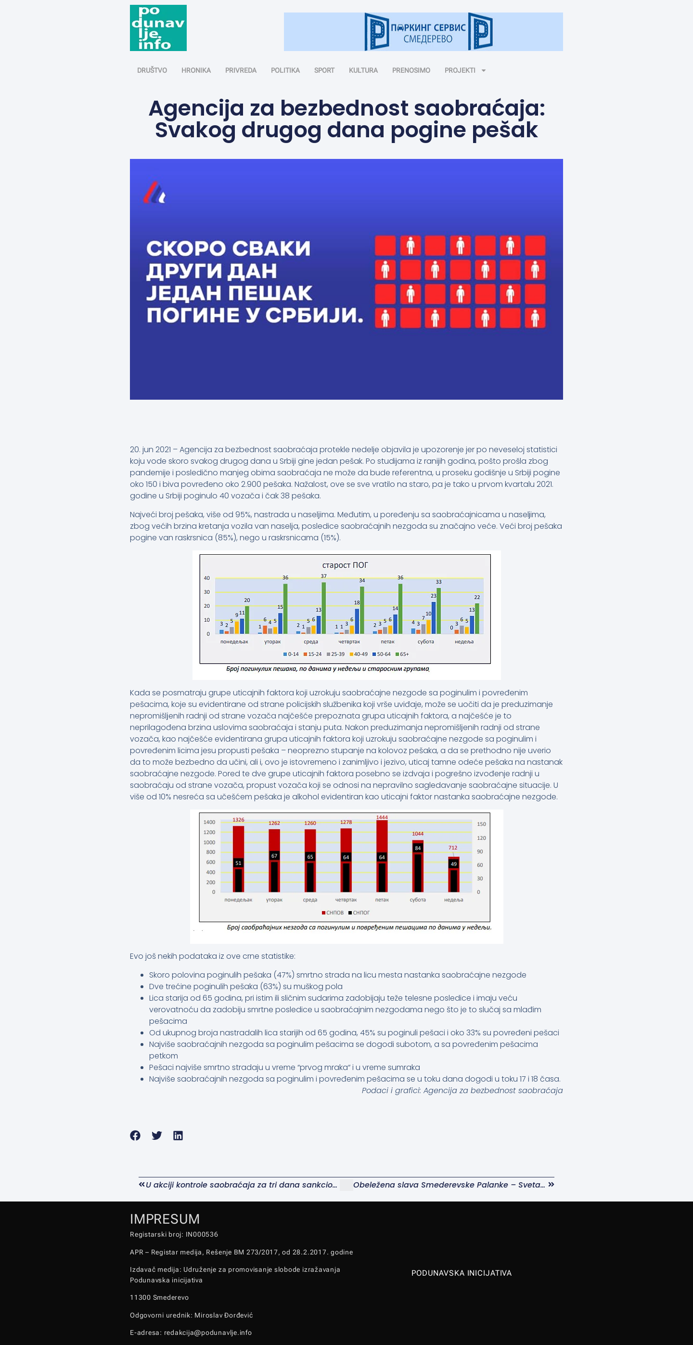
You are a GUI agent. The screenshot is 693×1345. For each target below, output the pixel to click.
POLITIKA (285, 70)
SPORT (324, 70)
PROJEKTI (466, 70)
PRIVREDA (241, 70)
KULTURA (363, 70)
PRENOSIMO (411, 70)
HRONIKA (196, 70)
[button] (135, 1135)
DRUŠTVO (152, 70)
